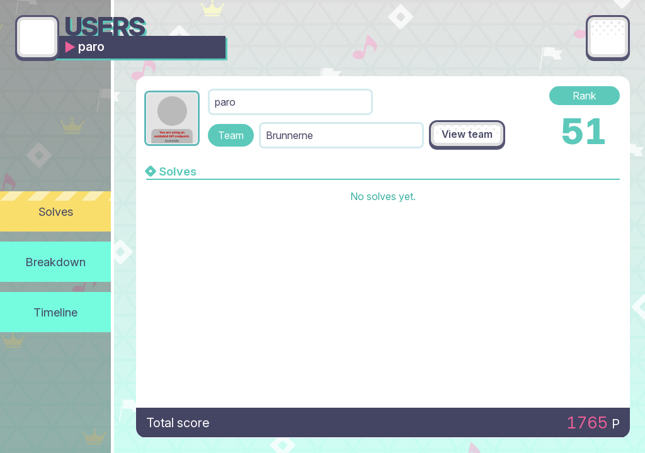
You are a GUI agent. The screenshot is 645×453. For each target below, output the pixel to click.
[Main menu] (608, 37)
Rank (584, 95)
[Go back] (37, 37)
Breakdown (56, 262)
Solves (55, 211)
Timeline (55, 312)
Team (231, 135)
